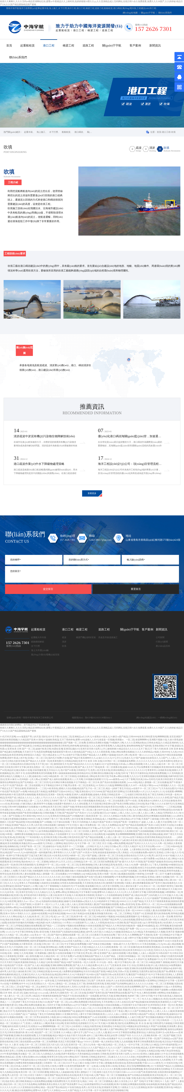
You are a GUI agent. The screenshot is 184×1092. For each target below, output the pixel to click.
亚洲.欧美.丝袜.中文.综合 (124, 965)
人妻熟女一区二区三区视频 (73, 959)
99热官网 (11, 901)
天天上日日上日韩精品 (71, 861)
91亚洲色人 (64, 849)
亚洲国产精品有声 (110, 919)
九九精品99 (158, 755)
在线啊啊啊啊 (165, 928)
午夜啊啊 (14, 983)
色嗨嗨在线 (12, 846)
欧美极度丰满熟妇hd (161, 968)
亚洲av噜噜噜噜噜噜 (23, 1069)
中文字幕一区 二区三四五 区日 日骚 (94, 843)
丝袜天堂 (58, 977)
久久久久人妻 (6, 1029)
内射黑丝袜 (95, 1026)
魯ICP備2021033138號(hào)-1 (98, 717)
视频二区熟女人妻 (55, 907)
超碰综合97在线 (53, 846)
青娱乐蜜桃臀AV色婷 (91, 1050)
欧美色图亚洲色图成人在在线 (155, 947)
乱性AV (50, 855)
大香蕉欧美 (85, 889)
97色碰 (171, 855)
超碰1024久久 (129, 767)
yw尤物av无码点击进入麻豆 (101, 968)
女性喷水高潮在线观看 (71, 883)
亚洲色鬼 (20, 837)
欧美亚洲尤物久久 (46, 867)
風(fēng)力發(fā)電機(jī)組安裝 (45, 654)
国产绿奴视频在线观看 (107, 904)
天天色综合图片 (168, 788)
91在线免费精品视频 (42, 1081)
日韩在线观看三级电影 (54, 825)
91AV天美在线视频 (146, 944)
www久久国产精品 (70, 1090)
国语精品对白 (83, 773)
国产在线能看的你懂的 (26, 959)
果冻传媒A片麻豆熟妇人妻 (23, 803)
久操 (40, 886)
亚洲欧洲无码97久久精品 (160, 828)
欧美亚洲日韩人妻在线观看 (22, 874)
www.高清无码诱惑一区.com (86, 938)
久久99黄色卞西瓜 (129, 1038)
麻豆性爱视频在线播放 (16, 819)
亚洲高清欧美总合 (150, 840)
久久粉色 (109, 880)
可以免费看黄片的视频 (147, 767)
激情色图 (26, 1038)
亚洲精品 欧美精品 (92, 819)
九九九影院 (93, 813)
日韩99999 (134, 736)
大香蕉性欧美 (161, 1014)
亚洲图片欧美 (142, 834)
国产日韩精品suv (119, 907)
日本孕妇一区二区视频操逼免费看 (119, 761)
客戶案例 (135, 45)
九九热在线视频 (127, 919)
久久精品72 (41, 962)
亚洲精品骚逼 (156, 834)
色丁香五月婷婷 (155, 794)
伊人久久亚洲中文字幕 (135, 892)
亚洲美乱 (90, 785)
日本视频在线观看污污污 (95, 779)
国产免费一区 (131, 928)
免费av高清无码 (126, 904)
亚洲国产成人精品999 (132, 895)
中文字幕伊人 (81, 1038)
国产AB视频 (45, 822)
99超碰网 (110, 834)
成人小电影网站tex (111, 819)
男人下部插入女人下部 (22, 831)
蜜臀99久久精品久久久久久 (110, 892)
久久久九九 (12, 883)
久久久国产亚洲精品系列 (140, 1011)
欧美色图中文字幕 (41, 938)
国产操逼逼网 (61, 950)
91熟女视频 (131, 953)
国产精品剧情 (18, 822)
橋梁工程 (68, 45)
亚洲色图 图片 (151, 913)
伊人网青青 (15, 910)
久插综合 (150, 1032)
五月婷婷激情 (61, 980)
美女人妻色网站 (114, 1008)
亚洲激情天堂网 (109, 1087)
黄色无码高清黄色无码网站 (156, 1069)
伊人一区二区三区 (172, 1075)
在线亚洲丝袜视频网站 (168, 1072)
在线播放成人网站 (86, 776)
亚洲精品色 (72, 892)
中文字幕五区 (78, 953)
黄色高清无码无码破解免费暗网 (151, 1029)
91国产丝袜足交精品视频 (99, 944)
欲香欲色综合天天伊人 (135, 855)
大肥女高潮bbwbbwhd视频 (33, 1057)
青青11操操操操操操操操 (64, 773)
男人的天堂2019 (159, 855)
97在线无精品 (74, 1087)
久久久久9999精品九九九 (138, 977)
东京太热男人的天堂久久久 (98, 1078)
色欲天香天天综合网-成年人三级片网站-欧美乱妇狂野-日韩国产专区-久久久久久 (104, 1035)
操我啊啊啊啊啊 (21, 941)
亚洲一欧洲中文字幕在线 (12, 855)
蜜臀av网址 (61, 892)
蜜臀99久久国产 (40, 1090)
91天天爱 (78, 834)
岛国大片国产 (123, 999)
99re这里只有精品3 (135, 837)
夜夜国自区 (41, 794)
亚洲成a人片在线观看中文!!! (59, 834)
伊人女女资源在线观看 (122, 980)
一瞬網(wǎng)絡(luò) (167, 717)
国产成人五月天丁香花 (88, 767)
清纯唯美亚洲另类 (95, 983)
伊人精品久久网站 (69, 928)
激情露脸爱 (139, 980)
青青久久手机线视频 (29, 883)
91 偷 (79, 825)
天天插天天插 (24, 871)
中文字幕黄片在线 (87, 892)
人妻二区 (142, 828)
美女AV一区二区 (152, 886)
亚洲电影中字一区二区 (47, 864)
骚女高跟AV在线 (24, 770)
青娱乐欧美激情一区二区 (17, 919)
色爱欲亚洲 (57, 749)
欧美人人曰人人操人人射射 (113, 1014)
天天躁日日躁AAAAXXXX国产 (127, 1072)
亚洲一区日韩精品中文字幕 (166, 935)
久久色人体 (177, 895)
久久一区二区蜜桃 (39, 861)
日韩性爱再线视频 (155, 892)
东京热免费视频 (31, 1050)
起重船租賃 (27, 45)
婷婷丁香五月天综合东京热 (29, 1002)
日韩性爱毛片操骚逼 (162, 1023)
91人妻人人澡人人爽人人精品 (148, 813)
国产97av (88, 1032)
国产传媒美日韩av (104, 974)
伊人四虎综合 (54, 922)
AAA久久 (9, 932)
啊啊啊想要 (163, 736)
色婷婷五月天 (161, 1057)
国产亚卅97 (156, 883)
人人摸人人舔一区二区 (114, 837)
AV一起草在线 (47, 980)
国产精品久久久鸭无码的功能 (116, 925)
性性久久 (48, 999)
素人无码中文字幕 (51, 1005)
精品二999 (87, 1081)
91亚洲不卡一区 (40, 904)
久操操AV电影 (122, 968)
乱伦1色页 (163, 999)
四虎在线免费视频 (157, 773)
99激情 (67, 794)
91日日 (82, 1047)
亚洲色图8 (106, 1026)
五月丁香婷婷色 (67, 739)
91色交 (149, 950)
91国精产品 (19, 1014)
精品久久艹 (19, 1023)
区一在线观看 (92, 996)
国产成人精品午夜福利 (110, 831)
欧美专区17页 (9, 977)
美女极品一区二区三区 (29, 1054)
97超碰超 (111, 755)
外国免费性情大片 (145, 1057)
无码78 (124, 773)
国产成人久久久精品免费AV (86, 965)
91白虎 (46, 1002)
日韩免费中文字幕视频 (11, 989)
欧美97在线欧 (120, 1084)
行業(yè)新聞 (162, 641)
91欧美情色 (52, 788)
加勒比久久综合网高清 (94, 834)
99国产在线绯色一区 (76, 962)
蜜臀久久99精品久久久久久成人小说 (74, 1008)
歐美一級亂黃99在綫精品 (143, 925)
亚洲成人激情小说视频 (158, 877)
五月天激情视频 (44, 1035)
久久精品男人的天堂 (166, 919)
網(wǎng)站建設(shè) (146, 717)
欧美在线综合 (119, 1063)
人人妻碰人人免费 (8, 871)
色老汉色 (140, 1078)
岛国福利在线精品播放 (52, 901)
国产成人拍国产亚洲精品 (21, 840)
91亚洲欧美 (111, 1023)
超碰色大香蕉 (99, 794)
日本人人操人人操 (151, 764)
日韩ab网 (62, 837)
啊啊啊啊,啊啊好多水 (49, 1050)
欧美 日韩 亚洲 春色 (173, 749)
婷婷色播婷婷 (6, 974)
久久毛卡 (179, 852)
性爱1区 (85, 986)
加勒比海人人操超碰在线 (61, 1072)
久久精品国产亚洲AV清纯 (30, 739)
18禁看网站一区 (172, 892)
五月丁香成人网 (119, 1011)
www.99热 (132, 782)
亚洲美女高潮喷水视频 (97, 742)
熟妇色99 (25, 861)
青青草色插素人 (174, 871)
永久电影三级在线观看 (72, 877)
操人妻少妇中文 (97, 810)
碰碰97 (67, 901)
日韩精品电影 (70, 761)
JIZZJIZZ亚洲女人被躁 (143, 1054)
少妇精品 (37, 746)
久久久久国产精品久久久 (98, 1047)
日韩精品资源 (42, 971)
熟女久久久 (90, 901)
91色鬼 (117, 773)
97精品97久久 (144, 807)
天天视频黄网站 (120, 797)
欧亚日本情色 (13, 861)
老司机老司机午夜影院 (34, 895)
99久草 (174, 1005)
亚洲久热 (18, 895)
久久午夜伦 (53, 919)
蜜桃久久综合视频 (67, 788)
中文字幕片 (158, 996)
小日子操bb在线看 (60, 822)
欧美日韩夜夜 (87, 895)
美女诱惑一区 (175, 1057)
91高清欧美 (5, 889)
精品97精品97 (58, 1035)
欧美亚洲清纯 (16, 755)
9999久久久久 (42, 816)
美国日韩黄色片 (130, 1008)
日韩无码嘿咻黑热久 (155, 1078)
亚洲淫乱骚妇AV (71, 749)
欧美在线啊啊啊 (133, 986)
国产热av (128, 959)
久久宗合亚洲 (99, 1008)
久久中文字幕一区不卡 (90, 1090)
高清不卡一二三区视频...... (74, 846)
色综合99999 (39, 834)
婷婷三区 (4, 1060)
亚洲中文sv (161, 1032)
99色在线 (91, 959)
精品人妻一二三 (31, 800)
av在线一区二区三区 (68, 864)
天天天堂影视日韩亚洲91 (100, 803)
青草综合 (4, 874)
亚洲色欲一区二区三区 (90, 928)
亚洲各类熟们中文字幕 (163, 746)
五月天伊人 (120, 977)
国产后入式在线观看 (33, 858)
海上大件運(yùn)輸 (40, 650)
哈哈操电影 (151, 1084)
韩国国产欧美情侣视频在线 (29, 813)
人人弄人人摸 (100, 1032)
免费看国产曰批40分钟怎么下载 (63, 791)
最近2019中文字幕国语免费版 (122, 1032)
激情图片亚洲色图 (114, 883)
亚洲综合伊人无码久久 (69, 986)
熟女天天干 (9, 1011)
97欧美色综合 (47, 974)
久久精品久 (107, 932)
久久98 (55, 849)
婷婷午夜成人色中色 (17, 758)
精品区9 (11, 770)
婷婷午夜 (176, 968)
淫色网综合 (122, 1060)
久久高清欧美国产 (130, 831)
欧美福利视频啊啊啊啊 (32, 910)
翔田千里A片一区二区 (112, 1050)
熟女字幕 (149, 803)
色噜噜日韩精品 (174, 867)
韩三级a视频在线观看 (124, 874)
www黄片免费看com (148, 858)
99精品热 (66, 1017)
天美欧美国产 (55, 932)
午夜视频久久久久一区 (169, 785)
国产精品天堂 (176, 797)
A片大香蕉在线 (108, 910)
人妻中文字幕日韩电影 (89, 1014)
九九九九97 (135, 776)
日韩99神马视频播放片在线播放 (22, 807)
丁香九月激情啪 (159, 864)
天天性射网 (106, 1002)
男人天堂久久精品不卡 (129, 846)
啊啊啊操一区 (73, 880)
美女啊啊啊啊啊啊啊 (125, 834)
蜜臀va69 (80, 739)
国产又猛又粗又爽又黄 (35, 855)
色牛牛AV (23, 983)
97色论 (63, 919)
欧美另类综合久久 (136, 950)
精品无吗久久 (70, 843)
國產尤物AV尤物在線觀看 (77, 871)
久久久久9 (160, 803)
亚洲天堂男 (86, 849)
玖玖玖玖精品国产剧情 (94, 971)
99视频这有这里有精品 (137, 1026)
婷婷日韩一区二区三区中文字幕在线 (17, 1078)
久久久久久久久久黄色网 (108, 1069)
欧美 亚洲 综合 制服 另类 (123, 1078)
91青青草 (132, 1014)
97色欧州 (83, 907)
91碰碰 (117, 932)
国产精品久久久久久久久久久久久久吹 (42, 877)
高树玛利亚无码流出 (106, 999)
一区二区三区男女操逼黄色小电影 (40, 1017)
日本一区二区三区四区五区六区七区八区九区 (46, 1044)
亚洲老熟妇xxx (68, 1005)
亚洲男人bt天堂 (157, 849)
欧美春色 (162, 1084)
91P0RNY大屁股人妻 (145, 910)
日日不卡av (71, 1063)
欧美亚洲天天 (120, 974)
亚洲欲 (37, 1069)
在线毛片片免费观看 (21, 898)
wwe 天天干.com (21, 1029)
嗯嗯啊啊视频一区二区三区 (55, 1026)
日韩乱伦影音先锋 (16, 761)
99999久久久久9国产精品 (131, 901)
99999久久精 (34, 819)
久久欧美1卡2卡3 (95, 962)
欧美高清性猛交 (46, 828)
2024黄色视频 (50, 910)
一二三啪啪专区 (140, 941)
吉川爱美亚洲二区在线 (30, 944)
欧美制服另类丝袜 (103, 913)
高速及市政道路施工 (108, 637)
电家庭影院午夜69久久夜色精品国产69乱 (71, 752)
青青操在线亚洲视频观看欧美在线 (91, 807)
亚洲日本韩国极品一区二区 (131, 956)
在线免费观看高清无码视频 (39, 773)
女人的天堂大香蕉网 (108, 886)
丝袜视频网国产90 (66, 1011)
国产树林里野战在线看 (116, 993)
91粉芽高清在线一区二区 (77, 810)
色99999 (54, 971)
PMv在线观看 (130, 867)
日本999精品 (140, 877)
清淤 (64, 641)
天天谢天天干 (28, 752)
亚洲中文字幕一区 (147, 1038)
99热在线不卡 (164, 953)
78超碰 (55, 959)
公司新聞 (160, 637)
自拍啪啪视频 (146, 831)
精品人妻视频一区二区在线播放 (153, 782)
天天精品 (120, 928)
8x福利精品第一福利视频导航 (38, 852)
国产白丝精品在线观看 (138, 1075)
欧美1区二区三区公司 (42, 916)
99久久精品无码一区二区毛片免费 (56, 956)
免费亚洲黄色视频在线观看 (29, 1063)
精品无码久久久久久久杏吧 (156, 797)
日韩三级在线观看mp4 (24, 1041)
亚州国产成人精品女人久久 (18, 797)
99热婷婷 (100, 916)
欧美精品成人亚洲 (11, 1057)
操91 (59, 1017)
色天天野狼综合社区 (32, 1020)
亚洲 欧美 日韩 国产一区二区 (21, 749)
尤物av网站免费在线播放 (122, 752)
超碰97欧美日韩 (43, 749)
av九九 (159, 944)
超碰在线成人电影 (70, 1020)
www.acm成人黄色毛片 (48, 993)
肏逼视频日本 (91, 886)
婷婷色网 (74, 746)
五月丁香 (81, 983)
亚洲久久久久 (92, 989)
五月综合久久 (53, 770)
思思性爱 (60, 810)
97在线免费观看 (56, 871)
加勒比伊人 (54, 861)
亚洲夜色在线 (143, 965)
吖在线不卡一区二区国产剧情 (17, 904)
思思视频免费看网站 (26, 977)
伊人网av (35, 779)
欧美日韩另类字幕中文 (41, 1029)
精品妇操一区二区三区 (148, 1020)
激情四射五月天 (61, 764)
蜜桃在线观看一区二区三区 (76, 935)
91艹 (158, 788)
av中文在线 (79, 867)
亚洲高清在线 (151, 956)
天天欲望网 (166, 822)
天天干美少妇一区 (44, 764)
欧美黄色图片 (56, 761)
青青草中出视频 (44, 803)
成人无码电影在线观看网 (44, 1008)
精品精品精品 (54, 989)
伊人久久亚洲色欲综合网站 (27, 1087)
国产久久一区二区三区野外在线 (122, 828)
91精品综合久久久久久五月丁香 (132, 749)
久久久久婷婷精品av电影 (147, 752)
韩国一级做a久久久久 (139, 898)
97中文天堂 (70, 825)
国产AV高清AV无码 (87, 852)
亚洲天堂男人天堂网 (12, 1050)
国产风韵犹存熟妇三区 (79, 980)
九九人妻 (47, 1020)
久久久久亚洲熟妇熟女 (135, 742)
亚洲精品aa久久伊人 (81, 736)
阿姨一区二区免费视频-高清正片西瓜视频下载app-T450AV (63, 1041)
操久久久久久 (105, 758)
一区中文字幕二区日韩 (137, 1044)
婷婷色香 (177, 861)
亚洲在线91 (84, 791)
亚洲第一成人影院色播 (28, 956)
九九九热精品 (130, 1020)
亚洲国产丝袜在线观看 (152, 938)
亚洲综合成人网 (44, 977)
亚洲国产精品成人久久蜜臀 (93, 755)
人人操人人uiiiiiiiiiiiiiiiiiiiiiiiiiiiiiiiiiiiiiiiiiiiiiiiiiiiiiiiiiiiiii (107, 941)
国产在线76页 (90, 877)
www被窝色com (115, 779)
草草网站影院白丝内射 (169, 810)
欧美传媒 (153, 941)
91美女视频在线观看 (94, 858)
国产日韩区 (130, 1029)
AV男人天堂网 (87, 1020)
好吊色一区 (12, 892)
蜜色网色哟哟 (133, 746)
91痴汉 (104, 1044)
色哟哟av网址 (11, 907)
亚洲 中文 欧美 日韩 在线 (90, 761)
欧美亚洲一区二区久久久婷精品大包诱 (107, 816)
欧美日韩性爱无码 (148, 736)
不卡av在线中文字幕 (69, 755)
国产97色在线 (108, 928)
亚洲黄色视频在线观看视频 (154, 776)
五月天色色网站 (29, 1084)
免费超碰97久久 (154, 959)
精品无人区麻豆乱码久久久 (27, 974)
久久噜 (27, 968)
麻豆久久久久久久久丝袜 (141, 983)
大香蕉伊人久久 (71, 889)
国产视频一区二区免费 (75, 742)
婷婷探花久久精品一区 (34, 755)
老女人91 (77, 1060)
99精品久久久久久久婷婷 (99, 947)
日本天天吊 (79, 989)
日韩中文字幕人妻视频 (101, 1063)
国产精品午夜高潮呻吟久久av (84, 758)
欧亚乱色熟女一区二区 (38, 767)
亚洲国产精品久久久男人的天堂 (27, 825)
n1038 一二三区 (162, 846)
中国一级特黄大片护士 (117, 898)
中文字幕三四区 (151, 1081)
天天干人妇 (174, 819)
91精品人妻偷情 (149, 810)
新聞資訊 (155, 45)
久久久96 (150, 791)
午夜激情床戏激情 (49, 996)
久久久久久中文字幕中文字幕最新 (89, 898)
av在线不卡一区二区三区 (143, 788)
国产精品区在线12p (135, 922)
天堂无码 (95, 910)
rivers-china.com (115, 871)
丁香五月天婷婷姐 (79, 822)
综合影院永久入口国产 (156, 758)
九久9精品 (137, 932)
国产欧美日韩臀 (120, 803)
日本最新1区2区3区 (12, 1038)
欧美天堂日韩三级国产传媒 (61, 807)
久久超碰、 (124, 849)
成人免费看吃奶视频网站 (71, 971)
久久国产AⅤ (26, 938)
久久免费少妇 (131, 889)
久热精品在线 (152, 1050)
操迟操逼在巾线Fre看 (61, 1060)
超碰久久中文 (161, 1054)
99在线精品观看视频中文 (127, 916)
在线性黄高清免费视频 (131, 1069)
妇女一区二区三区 (86, 1069)
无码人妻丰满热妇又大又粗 (164, 889)
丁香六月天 (121, 935)
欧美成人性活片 (83, 840)
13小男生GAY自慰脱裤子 (74, 922)
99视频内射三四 (80, 816)
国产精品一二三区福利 (54, 925)
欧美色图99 (166, 761)
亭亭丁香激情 (71, 907)
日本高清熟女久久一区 (40, 983)
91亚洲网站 (150, 980)
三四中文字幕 (145, 996)
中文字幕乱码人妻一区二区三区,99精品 (136, 962)
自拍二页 (67, 736)
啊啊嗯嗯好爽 (142, 1066)
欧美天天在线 (64, 895)
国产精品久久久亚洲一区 (37, 761)
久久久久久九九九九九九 (148, 761)
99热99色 (175, 846)
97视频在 (110, 916)
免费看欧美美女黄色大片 (50, 1084)
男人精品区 (34, 996)
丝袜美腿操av (77, 901)
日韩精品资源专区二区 (99, 1057)
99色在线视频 (32, 822)
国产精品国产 (91, 950)
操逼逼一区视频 (106, 739)
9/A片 (142, 791)
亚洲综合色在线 (68, 1075)
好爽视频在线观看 (136, 1084)
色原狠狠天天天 (85, 1023)
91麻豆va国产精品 (119, 736)
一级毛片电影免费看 (77, 968)
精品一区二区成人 (116, 1044)
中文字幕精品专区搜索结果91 (109, 1020)
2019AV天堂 (173, 950)
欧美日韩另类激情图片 (24, 864)
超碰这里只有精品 (84, 1011)
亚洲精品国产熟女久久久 (94, 956)
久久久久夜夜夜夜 (101, 752)
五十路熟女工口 (125, 1087)
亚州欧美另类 (50, 837)
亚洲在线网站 (117, 770)
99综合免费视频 (79, 1017)
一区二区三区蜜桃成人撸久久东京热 (110, 1081)
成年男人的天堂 (93, 932)
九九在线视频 (125, 1041)
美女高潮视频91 (7, 1063)
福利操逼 (84, 746)
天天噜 (58, 813)
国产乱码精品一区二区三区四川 (35, 782)
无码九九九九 (160, 950)
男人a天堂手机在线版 (67, 1047)
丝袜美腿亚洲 (39, 770)
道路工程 (88, 45)
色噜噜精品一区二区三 (46, 1078)
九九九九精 (94, 746)
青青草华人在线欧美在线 (159, 770)
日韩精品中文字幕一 (166, 980)
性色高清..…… (170, 837)
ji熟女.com (28, 935)
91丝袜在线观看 (93, 925)
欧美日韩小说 (49, 1047)
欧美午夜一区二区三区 (85, 916)
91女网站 (43, 807)
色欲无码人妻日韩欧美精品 (18, 1081)
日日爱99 (18, 800)
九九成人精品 (130, 807)
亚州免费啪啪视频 (64, 867)
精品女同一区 (6, 864)
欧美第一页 (94, 1038)
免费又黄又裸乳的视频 (138, 907)
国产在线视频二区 (132, 871)
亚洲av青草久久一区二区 (147, 904)
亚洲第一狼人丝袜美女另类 (105, 1041)
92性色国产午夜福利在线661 (23, 1060)
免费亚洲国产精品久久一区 (105, 849)
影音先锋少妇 (135, 797)
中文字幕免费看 (115, 959)
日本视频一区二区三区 (66, 1069)
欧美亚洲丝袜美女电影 (170, 767)
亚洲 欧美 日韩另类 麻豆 (27, 980)
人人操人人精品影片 (148, 953)
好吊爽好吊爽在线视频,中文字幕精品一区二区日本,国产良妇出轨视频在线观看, (89, 782)
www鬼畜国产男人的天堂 (29, 736)
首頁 (9, 45)
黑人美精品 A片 (125, 852)
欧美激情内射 (150, 1072)
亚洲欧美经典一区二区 (155, 1035)
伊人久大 (160, 791)
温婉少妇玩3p (30, 993)
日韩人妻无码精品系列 (137, 816)
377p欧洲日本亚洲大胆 (130, 840)
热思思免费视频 (44, 752)
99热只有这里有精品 (170, 1050)
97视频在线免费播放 (75, 925)
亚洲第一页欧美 (55, 794)
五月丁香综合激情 (17, 788)
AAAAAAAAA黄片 (148, 928)
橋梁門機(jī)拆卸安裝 (86, 637)
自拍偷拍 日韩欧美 (100, 1054)
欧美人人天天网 (75, 779)
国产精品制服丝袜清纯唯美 (144, 1002)
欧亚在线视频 (11, 843)
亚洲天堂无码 (25, 892)
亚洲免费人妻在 (174, 1026)
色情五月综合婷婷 (146, 867)
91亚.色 (127, 810)
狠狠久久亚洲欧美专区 (66, 1014)
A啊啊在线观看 (99, 889)
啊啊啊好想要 (121, 785)
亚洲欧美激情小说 (39, 968)
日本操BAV (5, 898)
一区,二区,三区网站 (122, 913)
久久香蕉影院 (9, 956)
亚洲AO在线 (111, 1066)
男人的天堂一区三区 (17, 1075)
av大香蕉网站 (174, 986)
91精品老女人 (52, 755)
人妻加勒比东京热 (139, 849)
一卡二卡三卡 (137, 999)
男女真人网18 (92, 953)
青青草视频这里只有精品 (154, 871)
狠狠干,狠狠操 (162, 962)
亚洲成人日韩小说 (165, 852)
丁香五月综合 (97, 880)
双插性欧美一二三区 (36, 788)
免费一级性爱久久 (142, 864)
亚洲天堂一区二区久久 (79, 1044)
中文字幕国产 (82, 1005)
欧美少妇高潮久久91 (167, 922)
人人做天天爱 (133, 1017)
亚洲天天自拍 (166, 825)
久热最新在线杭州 (86, 1029)
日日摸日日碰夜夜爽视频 (75, 977)
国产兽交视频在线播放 (152, 1017)
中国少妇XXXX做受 (128, 858)
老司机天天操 (106, 996)
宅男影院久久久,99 (172, 813)
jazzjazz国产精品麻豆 (22, 746)
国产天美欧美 (145, 935)
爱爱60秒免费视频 (98, 871)
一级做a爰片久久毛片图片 (123, 944)
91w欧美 (52, 1011)
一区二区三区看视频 (163, 983)
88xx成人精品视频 (172, 944)
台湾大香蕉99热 (27, 816)
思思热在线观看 (134, 1063)
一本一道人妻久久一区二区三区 (129, 880)
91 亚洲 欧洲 (48, 950)
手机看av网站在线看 (118, 776)
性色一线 (95, 1044)
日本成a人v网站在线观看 (130, 764)
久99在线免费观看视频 (99, 907)
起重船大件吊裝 (38, 637)
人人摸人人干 (38, 797)
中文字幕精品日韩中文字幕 (54, 785)
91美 (148, 855)
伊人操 (33, 867)
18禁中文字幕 (134, 938)
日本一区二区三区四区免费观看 (98, 861)
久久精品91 (23, 867)
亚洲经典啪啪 (85, 864)
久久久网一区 (159, 843)
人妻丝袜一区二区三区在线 (110, 855)
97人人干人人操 (56, 904)
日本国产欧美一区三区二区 (32, 846)
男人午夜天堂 (61, 828)
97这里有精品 (111, 764)
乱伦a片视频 (9, 959)
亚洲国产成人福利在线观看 (54, 779)
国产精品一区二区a (30, 986)
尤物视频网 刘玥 (40, 871)
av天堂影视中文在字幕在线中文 (135, 1005)
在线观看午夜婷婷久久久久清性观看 (70, 803)
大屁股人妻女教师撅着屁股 (137, 883)
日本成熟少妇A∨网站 (10, 810)
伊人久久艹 (105, 965)
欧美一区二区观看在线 (111, 767)
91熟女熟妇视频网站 (21, 889)
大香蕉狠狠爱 (157, 977)
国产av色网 (21, 791)
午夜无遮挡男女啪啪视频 (23, 794)
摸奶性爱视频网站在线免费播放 (45, 941)
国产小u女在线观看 (97, 1017)
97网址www (152, 785)
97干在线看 (78, 886)
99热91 (92, 974)
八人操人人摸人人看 (45, 810)
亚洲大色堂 (144, 889)
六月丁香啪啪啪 (50, 886)
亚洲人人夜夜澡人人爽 (36, 1023)
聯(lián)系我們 (165, 12)
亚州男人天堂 (40, 989)
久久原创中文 (140, 959)
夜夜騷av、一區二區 (124, 739)
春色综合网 (109, 935)
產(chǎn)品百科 (163, 646)
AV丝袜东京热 (170, 1063)
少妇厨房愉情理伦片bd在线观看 (98, 1084)
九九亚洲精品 (140, 1087)
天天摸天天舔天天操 (12, 968)
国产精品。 (112, 956)
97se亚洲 (77, 956)
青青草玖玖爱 (39, 907)
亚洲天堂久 (76, 1081)
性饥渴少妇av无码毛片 (146, 779)
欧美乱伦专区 (61, 855)
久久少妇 (104, 846)
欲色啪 (136, 1047)
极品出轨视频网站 (23, 1090)
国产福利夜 (146, 746)
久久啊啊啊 (133, 935)
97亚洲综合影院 (171, 1017)
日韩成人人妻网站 (54, 843)
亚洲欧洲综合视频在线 (102, 773)
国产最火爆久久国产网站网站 (110, 1029)
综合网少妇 (174, 999)
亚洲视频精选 (96, 1005)
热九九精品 (55, 767)
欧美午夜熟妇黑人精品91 (65, 1029)
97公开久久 (117, 758)
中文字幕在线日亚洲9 (161, 974)
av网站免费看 (118, 843)
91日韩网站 (157, 807)
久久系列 (44, 800)
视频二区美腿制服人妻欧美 (42, 953)
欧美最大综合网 (55, 1023)
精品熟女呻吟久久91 (64, 974)
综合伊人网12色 (124, 755)
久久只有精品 (6, 800)
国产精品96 (67, 989)
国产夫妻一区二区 (59, 1002)
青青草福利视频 (87, 999)
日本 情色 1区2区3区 (12, 993)
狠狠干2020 (163, 941)
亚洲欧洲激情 (120, 996)
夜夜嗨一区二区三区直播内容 (125, 947)
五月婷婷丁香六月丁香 (60, 800)
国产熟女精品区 (58, 1087)
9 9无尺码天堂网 (8, 736)
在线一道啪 (12, 953)
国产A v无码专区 (116, 986)
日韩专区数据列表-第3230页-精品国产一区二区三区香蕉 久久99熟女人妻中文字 (45, 1032)
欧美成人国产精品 (13, 999)
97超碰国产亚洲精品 (159, 898)
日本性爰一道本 (171, 794)
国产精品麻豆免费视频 (11, 752)
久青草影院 (151, 922)
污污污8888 (96, 791)
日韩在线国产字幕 (158, 907)
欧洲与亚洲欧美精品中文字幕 (83, 828)
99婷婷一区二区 (76, 855)
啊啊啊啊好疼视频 (76, 919)
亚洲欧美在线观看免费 (140, 968)
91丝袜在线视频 (111, 1005)
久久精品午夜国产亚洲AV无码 (103, 822)
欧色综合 (109, 922)
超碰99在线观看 (39, 913)
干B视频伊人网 (116, 742)
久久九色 (26, 916)
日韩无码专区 (73, 837)
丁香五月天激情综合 (138, 773)
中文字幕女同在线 (172, 959)
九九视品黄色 (119, 746)
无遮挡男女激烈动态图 (150, 971)
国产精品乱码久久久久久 (81, 764)
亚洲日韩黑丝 (70, 1023)
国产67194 (28, 999)
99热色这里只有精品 (37, 791)
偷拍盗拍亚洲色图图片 (31, 1047)
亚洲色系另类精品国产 (61, 816)
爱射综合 (141, 1032)
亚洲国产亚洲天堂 (95, 993)
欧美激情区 (163, 1002)
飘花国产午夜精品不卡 (139, 974)
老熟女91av (36, 1026)
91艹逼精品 (31, 1014)
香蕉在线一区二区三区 (89, 797)
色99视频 (86, 1060)
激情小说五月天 (104, 1072)
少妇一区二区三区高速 (34, 947)
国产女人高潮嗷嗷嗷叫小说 (154, 986)
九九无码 (23, 953)
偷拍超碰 (46, 746)
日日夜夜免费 (131, 791)
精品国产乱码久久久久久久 (139, 843)
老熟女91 (177, 761)
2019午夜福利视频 (8, 1054)
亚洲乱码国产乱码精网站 (116, 983)
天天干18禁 (176, 1060)
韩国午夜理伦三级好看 (171, 886)
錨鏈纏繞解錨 (37, 641)
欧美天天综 (82, 1075)
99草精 (8, 834)
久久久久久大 (52, 797)
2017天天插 (99, 1023)
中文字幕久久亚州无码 (61, 898)
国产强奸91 (56, 935)
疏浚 (64, 637)
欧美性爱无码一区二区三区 (101, 977)
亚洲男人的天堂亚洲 (73, 819)
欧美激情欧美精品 (26, 962)
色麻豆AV (99, 764)
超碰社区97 (101, 959)
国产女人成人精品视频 (38, 965)
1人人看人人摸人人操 (61, 938)
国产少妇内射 (150, 895)
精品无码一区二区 (12, 1084)
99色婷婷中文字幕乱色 (107, 901)
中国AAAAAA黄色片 (152, 1063)
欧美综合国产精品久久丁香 (71, 1078)
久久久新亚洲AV (76, 950)
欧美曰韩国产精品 (56, 962)
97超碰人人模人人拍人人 (121, 813)
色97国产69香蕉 (68, 770)
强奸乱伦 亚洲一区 (125, 910)
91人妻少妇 (51, 895)
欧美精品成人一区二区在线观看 (109, 800)
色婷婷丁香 (133, 996)
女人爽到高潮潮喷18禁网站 (152, 993)
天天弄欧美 (87, 883)
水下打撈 (35, 646)
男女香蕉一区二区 (76, 785)
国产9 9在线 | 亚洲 (133, 800)
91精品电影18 (40, 922)
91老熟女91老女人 (101, 736)
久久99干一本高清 (137, 785)
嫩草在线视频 (173, 874)
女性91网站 (68, 1057)
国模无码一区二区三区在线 (73, 993)
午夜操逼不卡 (81, 974)
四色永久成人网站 (167, 858)
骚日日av (104, 813)
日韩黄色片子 (83, 770)
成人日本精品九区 (114, 810)
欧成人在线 (99, 1066)
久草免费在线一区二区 (94, 825)
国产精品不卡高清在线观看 (72, 996)
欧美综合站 (167, 861)
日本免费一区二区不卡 (155, 874)
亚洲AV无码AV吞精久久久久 (17, 913)
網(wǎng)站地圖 (130, 12)
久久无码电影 (173, 773)
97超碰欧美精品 (51, 739)
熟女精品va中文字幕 (130, 819)
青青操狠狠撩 (170, 938)
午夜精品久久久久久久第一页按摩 (157, 916)
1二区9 (17, 986)
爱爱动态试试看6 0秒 (146, 919)
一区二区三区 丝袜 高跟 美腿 (113, 989)
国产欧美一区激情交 (128, 822)
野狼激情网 (27, 989)
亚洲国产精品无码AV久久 (104, 1060)
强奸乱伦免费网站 (126, 1023)
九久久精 (136, 810)
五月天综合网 (147, 846)
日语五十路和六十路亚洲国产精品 (44, 1075)
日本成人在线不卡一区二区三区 (29, 1066)
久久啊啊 (14, 950)
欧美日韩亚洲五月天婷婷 (170, 779)
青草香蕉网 (106, 746)
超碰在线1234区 (39, 776)
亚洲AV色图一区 (105, 874)
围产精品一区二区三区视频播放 (111, 1075)
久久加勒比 (54, 1090)
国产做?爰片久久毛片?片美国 (128, 861)
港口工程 (48, 45)
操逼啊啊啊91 (141, 739)
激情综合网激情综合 (9, 782)
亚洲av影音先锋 (40, 932)
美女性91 (85, 880)
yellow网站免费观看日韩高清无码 (84, 1002)
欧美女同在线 (156, 1075)
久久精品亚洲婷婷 (169, 742)
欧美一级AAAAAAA (142, 755)
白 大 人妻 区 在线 (15, 1044)
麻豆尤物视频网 (105, 877)
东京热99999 (152, 1060)
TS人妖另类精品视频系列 (46, 831)
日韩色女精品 (153, 742)
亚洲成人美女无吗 (126, 1066)
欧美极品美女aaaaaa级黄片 (31, 843)
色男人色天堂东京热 (100, 770)
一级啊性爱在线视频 (22, 834)
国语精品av (126, 932)
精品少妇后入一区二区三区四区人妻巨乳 (79, 831)
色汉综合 (166, 1041)
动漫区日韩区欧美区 (137, 794)
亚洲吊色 (168, 1087)
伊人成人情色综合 (159, 965)
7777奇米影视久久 (34, 837)
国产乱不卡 (133, 993)
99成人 (92, 1075)
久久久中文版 (164, 895)
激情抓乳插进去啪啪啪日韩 (115, 1090)
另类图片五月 (48, 1069)
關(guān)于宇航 (148, 12)
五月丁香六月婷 (155, 749)
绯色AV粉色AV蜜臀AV (55, 1066)
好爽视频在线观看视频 (160, 816)
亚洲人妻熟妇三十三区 (85, 1072)
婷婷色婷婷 (5, 794)
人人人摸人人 (27, 810)
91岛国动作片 (65, 886)
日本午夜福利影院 (168, 1044)
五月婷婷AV (106, 797)
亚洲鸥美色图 (16, 858)
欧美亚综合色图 (115, 807)
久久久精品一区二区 (12, 935)
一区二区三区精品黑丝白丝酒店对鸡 (17, 764)
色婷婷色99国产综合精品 (63, 840)
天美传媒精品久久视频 (154, 932)
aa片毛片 (102, 828)
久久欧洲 (76, 895)
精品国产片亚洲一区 (17, 965)
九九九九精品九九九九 (44, 892)
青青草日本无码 (54, 1057)
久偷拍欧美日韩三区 (25, 971)
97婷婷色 (139, 874)
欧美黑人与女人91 (124, 864)
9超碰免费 (161, 867)
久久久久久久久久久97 (135, 770)
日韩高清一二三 (167, 1020)
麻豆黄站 (56, 1020)
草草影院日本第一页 (160, 1005)
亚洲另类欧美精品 (153, 837)
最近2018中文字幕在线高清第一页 (74, 910)
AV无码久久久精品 (105, 785)
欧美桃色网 (164, 913)
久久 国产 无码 (136, 1081)
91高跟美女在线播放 (49, 883)
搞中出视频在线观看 (12, 1017)
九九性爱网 (164, 1060)
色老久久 (128, 758)
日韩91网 (164, 819)
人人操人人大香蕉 (95, 922)
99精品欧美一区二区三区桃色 (62, 776)
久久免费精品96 (113, 825)
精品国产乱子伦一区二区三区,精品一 (94, 788)
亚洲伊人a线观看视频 (82, 794)
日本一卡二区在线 (40, 898)
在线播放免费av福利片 (144, 852)
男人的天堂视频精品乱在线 (71, 858)
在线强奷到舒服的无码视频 (20, 922)
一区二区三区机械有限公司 (66, 999)
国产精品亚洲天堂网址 (113, 791)
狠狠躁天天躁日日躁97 (30, 950)
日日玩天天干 (50, 858)
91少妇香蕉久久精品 (79, 1026)
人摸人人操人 (71, 904)
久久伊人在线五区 (121, 1002)
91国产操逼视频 (10, 944)
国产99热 (75, 849)
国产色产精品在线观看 (132, 825)
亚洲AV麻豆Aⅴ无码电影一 (17, 779)
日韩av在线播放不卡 (110, 1038)
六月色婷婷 (17, 947)
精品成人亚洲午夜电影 (151, 1047)
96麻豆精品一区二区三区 (111, 867)
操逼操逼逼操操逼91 (107, 852)
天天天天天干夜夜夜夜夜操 (157, 901)
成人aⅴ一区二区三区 (63, 916)
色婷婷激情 (20, 1011)
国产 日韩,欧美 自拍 (100, 980)
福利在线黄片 (13, 1026)
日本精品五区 (118, 1026)
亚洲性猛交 (8, 886)
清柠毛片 (169, 803)
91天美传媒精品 (82, 1054)
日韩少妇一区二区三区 (52, 944)
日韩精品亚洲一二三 (116, 794)
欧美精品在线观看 (102, 1011)
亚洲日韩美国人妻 (87, 904)
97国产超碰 (139, 758)
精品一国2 (45, 1087)
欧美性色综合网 (69, 767)
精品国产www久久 (14, 852)
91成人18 (38, 999)
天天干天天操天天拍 (64, 1038)
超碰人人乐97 (91, 739)
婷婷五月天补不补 (49, 986)
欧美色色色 (25, 1008)
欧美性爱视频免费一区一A (80, 1066)
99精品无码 (111, 971)
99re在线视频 (25, 907)
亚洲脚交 (134, 971)
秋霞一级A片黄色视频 (82, 800)
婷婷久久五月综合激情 (164, 800)
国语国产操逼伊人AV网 (26, 886)
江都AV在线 (83, 1063)
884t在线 (59, 889)
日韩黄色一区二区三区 (54, 1063)
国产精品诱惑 (111, 858)
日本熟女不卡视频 (147, 1008)
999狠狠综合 (174, 864)
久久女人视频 (150, 999)
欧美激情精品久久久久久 (48, 928)
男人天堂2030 (134, 989)
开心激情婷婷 (109, 749)
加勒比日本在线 (136, 803)
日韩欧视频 (48, 813)
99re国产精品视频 (137, 1060)
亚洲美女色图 (98, 840)
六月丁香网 (129, 779)
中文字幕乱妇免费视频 (75, 944)
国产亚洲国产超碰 (152, 861)
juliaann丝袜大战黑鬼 (71, 941)
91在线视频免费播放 (116, 1017)
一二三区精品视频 (172, 807)
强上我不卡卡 (18, 773)
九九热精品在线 (9, 1072)
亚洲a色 (11, 837)
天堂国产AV (138, 913)
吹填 (64, 646)
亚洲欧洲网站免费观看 (61, 965)
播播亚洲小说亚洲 (115, 889)
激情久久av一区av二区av (28, 901)
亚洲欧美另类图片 (57, 968)
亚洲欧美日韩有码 (60, 746)
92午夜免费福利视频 (124, 877)
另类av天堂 (123, 971)
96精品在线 (90, 874)
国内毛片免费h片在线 (58, 758)
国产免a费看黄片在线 (172, 971)
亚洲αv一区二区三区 (37, 758)
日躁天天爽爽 (44, 959)
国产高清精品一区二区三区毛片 (35, 849)
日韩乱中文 (93, 846)
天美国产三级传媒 (149, 819)
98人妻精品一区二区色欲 (64, 983)
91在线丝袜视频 (63, 953)
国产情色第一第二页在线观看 (26, 785)
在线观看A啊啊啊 (173, 791)
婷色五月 (25, 1026)
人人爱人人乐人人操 (162, 1011)
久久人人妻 (25, 776)
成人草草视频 (162, 925)
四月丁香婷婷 (81, 1057)
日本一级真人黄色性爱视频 (53, 880)
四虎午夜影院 (67, 1054)
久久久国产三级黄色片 (121, 1047)
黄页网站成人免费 (54, 947)
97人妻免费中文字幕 (70, 1050)
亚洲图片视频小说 (158, 739)
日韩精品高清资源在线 (24, 928)
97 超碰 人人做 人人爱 (149, 822)
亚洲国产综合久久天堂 (75, 947)
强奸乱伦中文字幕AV (52, 736)
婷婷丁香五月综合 (121, 788)
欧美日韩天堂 (101, 776)
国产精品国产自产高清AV (74, 813)
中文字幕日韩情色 (24, 932)
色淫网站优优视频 (154, 880)
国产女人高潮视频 (68, 797)
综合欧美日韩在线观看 (43, 1038)
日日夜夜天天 (96, 935)
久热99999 (164, 752)
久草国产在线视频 (157, 1026)
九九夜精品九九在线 (50, 1054)
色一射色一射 (110, 962)
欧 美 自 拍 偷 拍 (144, 1023)
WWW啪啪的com (76, 874)
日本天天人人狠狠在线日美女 (113, 950)
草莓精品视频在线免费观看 (29, 925)
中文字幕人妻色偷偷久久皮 (114, 938)
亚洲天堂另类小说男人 (91, 749)
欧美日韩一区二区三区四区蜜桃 (34, 1072)
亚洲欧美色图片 (93, 919)
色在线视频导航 (163, 910)
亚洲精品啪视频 (172, 977)
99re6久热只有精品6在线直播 (80, 913)
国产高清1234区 (151, 825)
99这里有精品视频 (56, 913)
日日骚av (113, 846)
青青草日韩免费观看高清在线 (147, 1041)
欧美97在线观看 (155, 1087)
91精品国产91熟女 (145, 1014)
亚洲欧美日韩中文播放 (43, 889)
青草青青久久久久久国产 (65, 852)
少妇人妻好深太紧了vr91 (131, 886)
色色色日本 (99, 883)
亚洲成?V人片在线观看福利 (108, 895)
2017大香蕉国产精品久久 (162, 1066)
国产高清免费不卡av (72, 1084)
